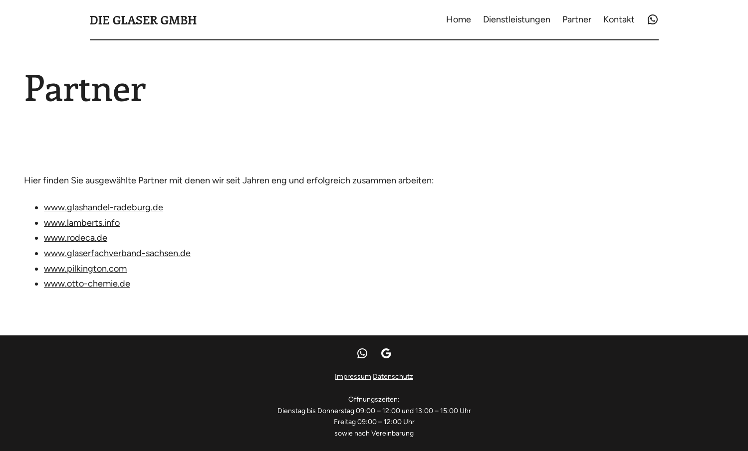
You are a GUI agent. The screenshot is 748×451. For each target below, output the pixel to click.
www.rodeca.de (75, 237)
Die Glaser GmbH (143, 19)
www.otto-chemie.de (87, 283)
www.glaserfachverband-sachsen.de (117, 253)
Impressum (353, 376)
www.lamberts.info (82, 222)
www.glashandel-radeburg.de (103, 207)
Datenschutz (393, 376)
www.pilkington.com (85, 268)
